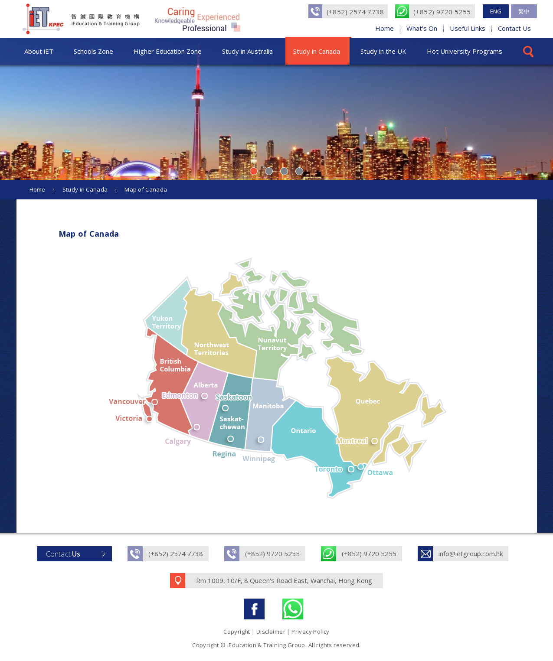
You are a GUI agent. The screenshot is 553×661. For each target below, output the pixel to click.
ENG (495, 11)
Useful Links (467, 28)
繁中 (524, 11)
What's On (421, 28)
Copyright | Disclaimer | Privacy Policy (276, 631)
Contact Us (514, 28)
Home (384, 28)
